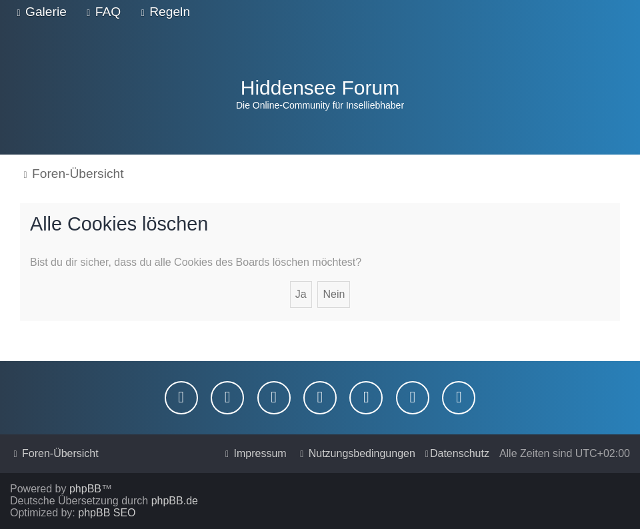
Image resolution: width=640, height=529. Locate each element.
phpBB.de (174, 500)
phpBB (85, 488)
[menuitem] (40, 12)
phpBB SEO (106, 512)
